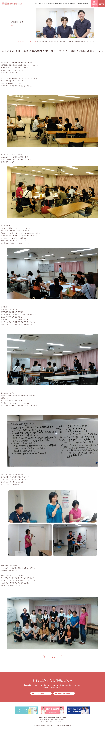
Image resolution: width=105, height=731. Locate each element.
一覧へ (52, 657)
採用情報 (85, 3)
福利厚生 (72, 3)
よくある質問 (79, 3)
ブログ (32, 41)
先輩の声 (67, 3)
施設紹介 (50, 3)
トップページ (22, 41)
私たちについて (43, 3)
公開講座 (61, 3)
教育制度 (55, 3)
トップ (36, 3)
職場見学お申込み (64, 693)
